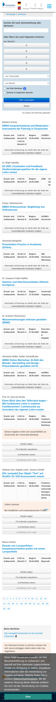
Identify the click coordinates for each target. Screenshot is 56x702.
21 (34, 603)
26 (8, 608)
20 (30, 603)
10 (32, 598)
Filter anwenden (26, 100)
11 (37, 598)
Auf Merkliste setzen (26, 454)
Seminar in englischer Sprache (18, 93)
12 (41, 598)
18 (21, 603)
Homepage (11, 14)
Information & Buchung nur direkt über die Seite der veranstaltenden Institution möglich (26, 151)
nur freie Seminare (23, 88)
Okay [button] (28, 696)
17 (17, 603)
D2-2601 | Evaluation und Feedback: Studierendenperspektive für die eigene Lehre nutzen (24, 169)
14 (4, 603)
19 (25, 603)
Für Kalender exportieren (26, 449)
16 (13, 603)
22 (38, 603)
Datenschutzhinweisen (25, 679)
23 (43, 603)
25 (4, 608)
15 (8, 603)
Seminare (22, 14)
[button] (21, 689)
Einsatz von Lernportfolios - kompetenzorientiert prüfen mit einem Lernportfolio (23, 548)
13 (45, 598)
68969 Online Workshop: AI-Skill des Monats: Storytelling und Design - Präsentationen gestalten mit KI (23, 363)
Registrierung (34, 6)
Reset (26, 106)
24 (47, 603)
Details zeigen (26, 444)
